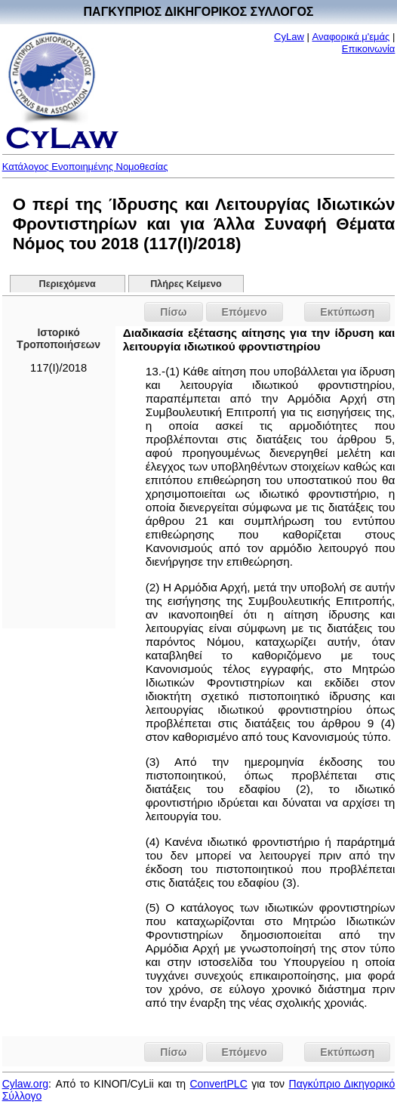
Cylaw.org (25, 1084)
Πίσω (173, 312)
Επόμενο (244, 312)
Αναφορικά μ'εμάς (350, 36)
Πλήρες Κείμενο (186, 284)
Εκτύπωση (347, 312)
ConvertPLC (218, 1084)
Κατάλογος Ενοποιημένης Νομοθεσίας (85, 166)
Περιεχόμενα (67, 284)
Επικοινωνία (368, 48)
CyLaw (289, 36)
